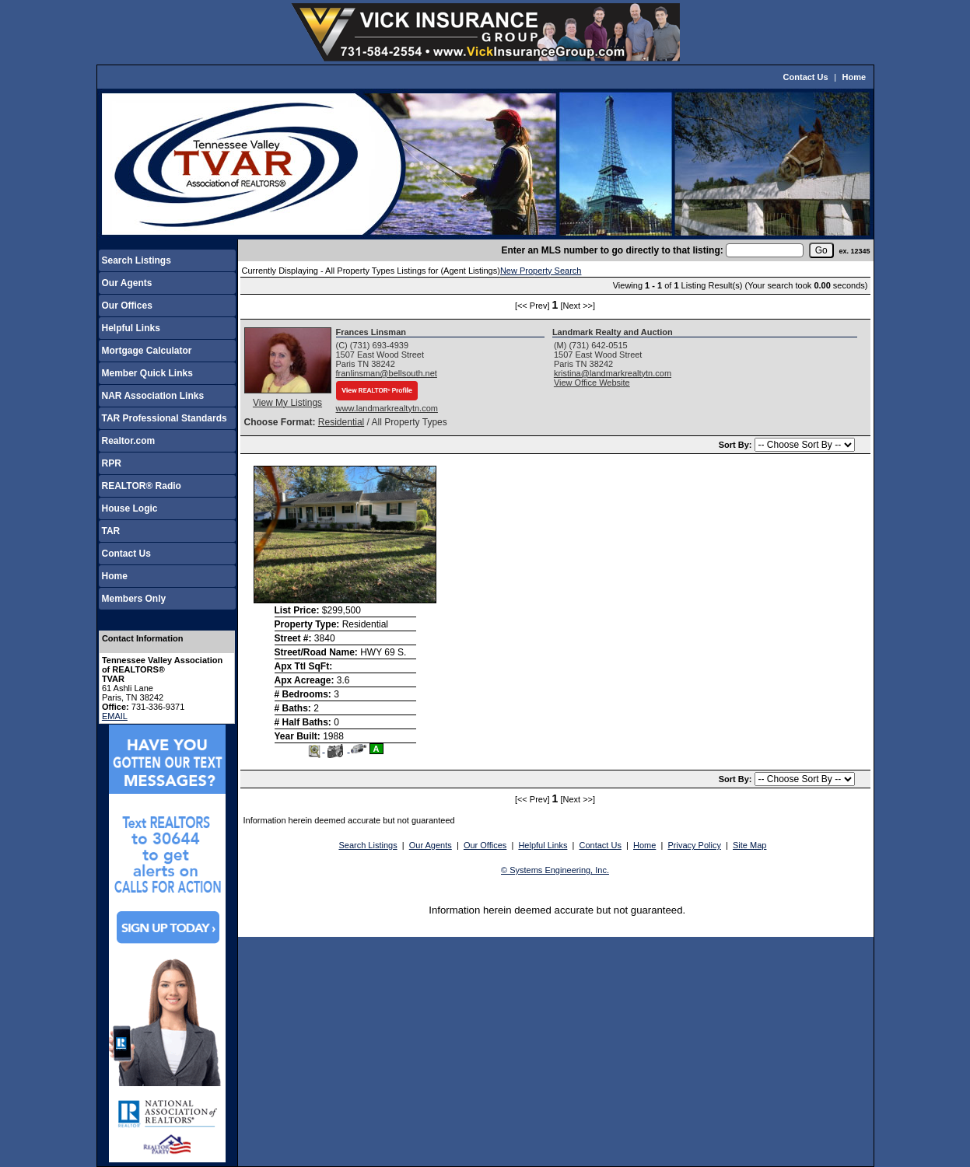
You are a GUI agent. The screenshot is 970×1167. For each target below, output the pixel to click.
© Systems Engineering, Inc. (555, 870)
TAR (111, 531)
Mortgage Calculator (147, 350)
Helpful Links (131, 328)
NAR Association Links (153, 395)
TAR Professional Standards (164, 418)
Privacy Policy (693, 845)
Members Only (134, 598)
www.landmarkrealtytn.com (387, 408)
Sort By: (737, 444)
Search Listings (136, 260)
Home (854, 77)
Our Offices (127, 305)
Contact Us (805, 77)
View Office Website (592, 382)
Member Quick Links (147, 373)
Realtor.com (129, 440)
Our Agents (127, 283)
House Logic (130, 508)
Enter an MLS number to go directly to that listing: (612, 250)
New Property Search (541, 270)
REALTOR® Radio (141, 485)
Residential (341, 422)
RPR (111, 463)
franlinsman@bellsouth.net (386, 373)
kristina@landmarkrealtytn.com (612, 373)
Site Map (749, 845)
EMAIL (115, 716)
